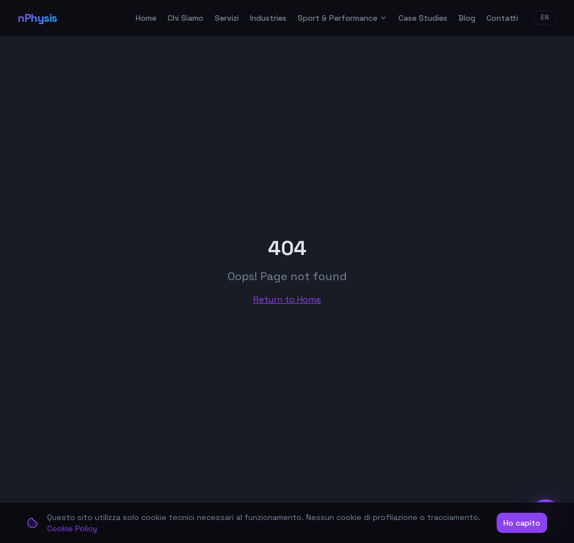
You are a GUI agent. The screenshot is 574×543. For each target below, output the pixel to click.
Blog (467, 18)
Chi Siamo (185, 18)
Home (146, 18)
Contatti (502, 18)
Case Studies (423, 18)
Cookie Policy (72, 528)
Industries (268, 18)
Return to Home (287, 299)
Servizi (227, 18)
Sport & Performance (342, 18)
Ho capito (521, 523)
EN (545, 17)
